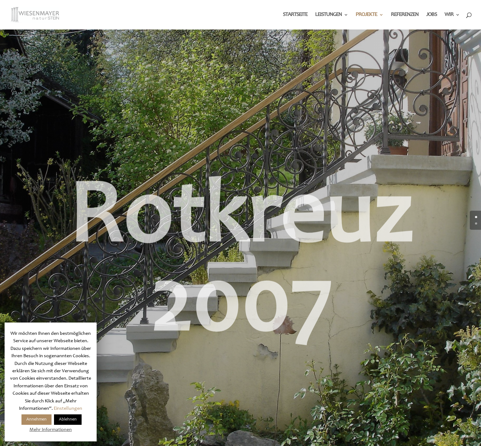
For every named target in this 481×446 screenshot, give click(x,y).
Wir (448, 15)
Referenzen (404, 15)
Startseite (295, 15)
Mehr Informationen (50, 429)
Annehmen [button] (36, 419)
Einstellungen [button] (68, 408)
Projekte (366, 15)
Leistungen (328, 15)
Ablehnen (68, 419)
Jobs (431, 15)
